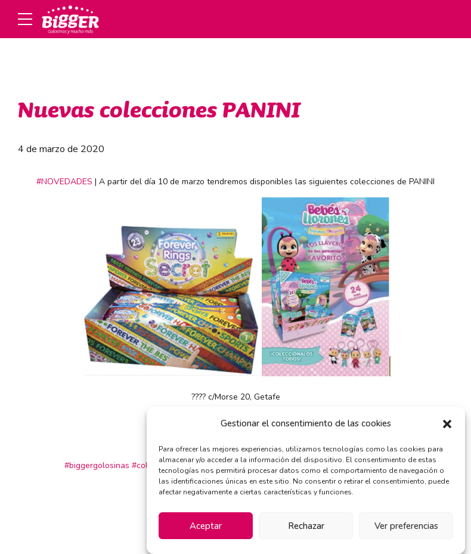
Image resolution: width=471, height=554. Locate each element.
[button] (447, 424)
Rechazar (306, 526)
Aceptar (206, 526)
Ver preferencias (406, 526)
